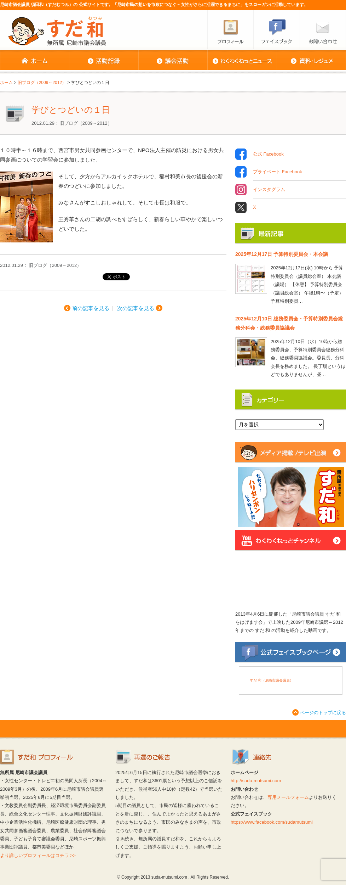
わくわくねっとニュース (242, 61)
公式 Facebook (268, 154)
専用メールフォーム (288, 797)
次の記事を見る (135, 308)
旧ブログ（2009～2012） (85, 123)
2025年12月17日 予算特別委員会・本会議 (281, 254)
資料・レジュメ (311, 61)
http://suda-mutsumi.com (256, 780)
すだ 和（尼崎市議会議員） (271, 680)
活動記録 (103, 61)
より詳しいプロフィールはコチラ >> (38, 855)
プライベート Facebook (277, 172)
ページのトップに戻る (323, 712)
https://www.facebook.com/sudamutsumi (272, 822)
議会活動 (172, 61)
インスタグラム (269, 189)
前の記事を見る (90, 308)
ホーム (34, 61)
